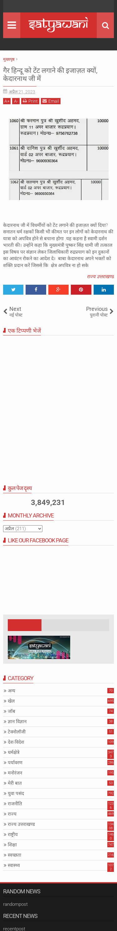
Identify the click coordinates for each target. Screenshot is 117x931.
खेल (11, 701)
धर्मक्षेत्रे (13, 752)
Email (50, 101)
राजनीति (15, 804)
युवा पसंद (16, 793)
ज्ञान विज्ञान (17, 721)
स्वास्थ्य (14, 865)
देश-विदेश (16, 742)
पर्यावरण (15, 762)
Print (30, 101)
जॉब (11, 711)
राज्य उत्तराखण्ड (100, 276)
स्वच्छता (14, 855)
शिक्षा (12, 845)
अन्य (11, 691)
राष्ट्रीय (13, 834)
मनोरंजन (15, 773)
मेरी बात (15, 783)
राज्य (12, 814)
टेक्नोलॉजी (17, 732)
